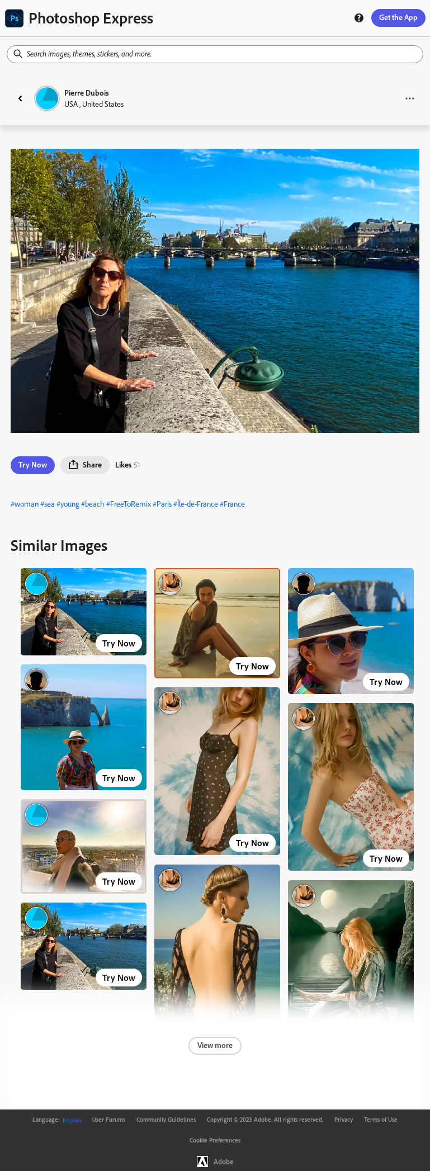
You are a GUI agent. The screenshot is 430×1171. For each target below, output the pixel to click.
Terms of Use (381, 1119)
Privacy (343, 1119)
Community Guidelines (166, 1119)
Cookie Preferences (215, 1140)
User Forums (108, 1119)
